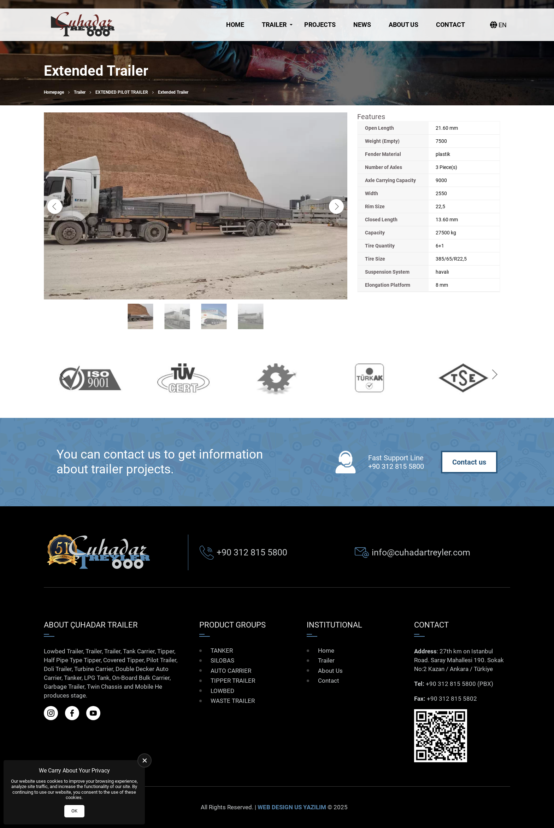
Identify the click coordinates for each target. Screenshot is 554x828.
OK (74, 811)
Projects (320, 24)
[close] (144, 760)
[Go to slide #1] (141, 316)
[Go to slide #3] (214, 316)
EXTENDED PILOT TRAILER (121, 92)
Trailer (274, 24)
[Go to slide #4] (251, 316)
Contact (450, 24)
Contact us (469, 462)
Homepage (54, 92)
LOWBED (222, 690)
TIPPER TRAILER (233, 680)
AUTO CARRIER (231, 670)
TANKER (222, 650)
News (362, 24)
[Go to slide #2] (177, 316)
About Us (403, 24)
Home (235, 24)
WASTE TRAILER (233, 700)
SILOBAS (222, 660)
